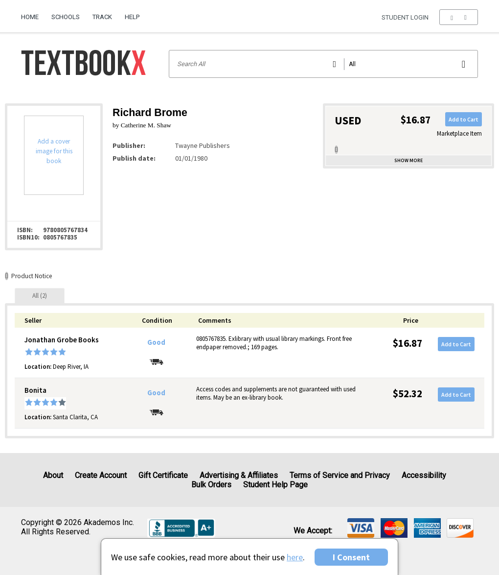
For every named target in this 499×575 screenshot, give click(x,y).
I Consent (351, 557)
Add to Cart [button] (463, 119)
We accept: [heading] (313, 531)
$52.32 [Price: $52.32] (407, 393)
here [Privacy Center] (295, 557)
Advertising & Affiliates (239, 475)
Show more (408, 160)
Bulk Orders (211, 484)
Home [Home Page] (30, 17)
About (53, 475)
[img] (360, 528)
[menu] (458, 17)
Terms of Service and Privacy (340, 475)
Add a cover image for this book (54, 151)
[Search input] (323, 64)
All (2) (39, 295)
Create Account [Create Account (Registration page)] (101, 475)
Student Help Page (275, 484)
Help (132, 17)
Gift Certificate (163, 475)
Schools (65, 17)
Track (102, 17)
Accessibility (424, 475)
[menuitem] (33, 13)
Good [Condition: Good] (156, 342)
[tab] (40, 295)
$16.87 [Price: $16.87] (407, 343)
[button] (458, 17)
